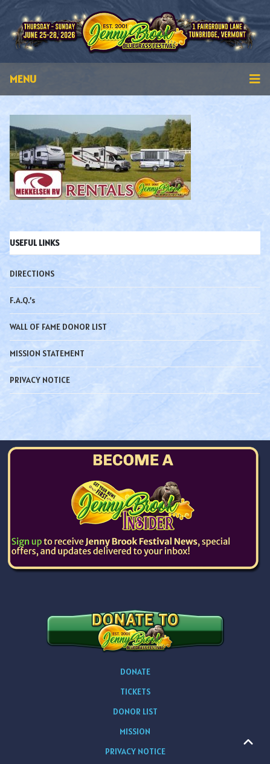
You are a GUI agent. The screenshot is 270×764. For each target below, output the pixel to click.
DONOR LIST (135, 711)
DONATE (135, 671)
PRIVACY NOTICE (40, 379)
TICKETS (135, 691)
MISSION (135, 731)
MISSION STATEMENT (47, 353)
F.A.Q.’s (22, 300)
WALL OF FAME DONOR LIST (58, 326)
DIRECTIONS (32, 273)
